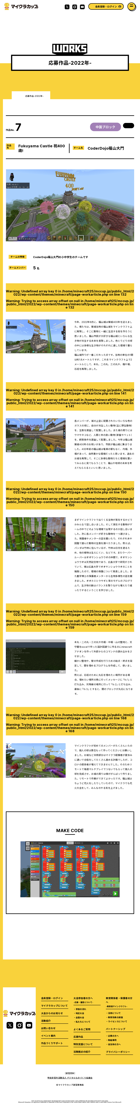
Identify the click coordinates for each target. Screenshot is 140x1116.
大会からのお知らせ (52, 1013)
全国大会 (80, 1017)
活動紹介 (46, 1020)
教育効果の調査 (115, 1017)
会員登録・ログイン (106, 6)
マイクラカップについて (54, 1005)
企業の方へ (113, 1035)
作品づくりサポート (52, 1043)
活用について (114, 1013)
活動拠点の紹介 (82, 1051)
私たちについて (83, 1021)
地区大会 (80, 1013)
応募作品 (78, 1036)
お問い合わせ (48, 1028)
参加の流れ (81, 1009)
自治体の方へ (114, 1044)
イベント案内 (48, 1035)
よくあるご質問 (82, 1029)
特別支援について (83, 1044)
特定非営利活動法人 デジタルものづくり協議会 (70, 1077)
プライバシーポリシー (118, 1052)
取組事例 (112, 1040)
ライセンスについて (117, 1021)
